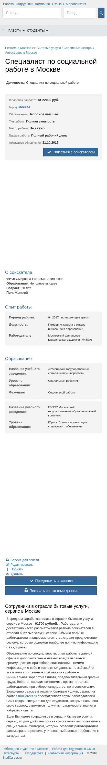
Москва (24, 107)
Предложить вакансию (51, 581)
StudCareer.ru (26, 696)
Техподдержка (33, 753)
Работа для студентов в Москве (25, 749)
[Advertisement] (53, 216)
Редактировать (19, 564)
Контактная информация (65, 753)
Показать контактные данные (51, 591)
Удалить (14, 574)
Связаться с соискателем (71, 152)
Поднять (14, 569)
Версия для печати (22, 560)
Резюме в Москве (18, 48)
